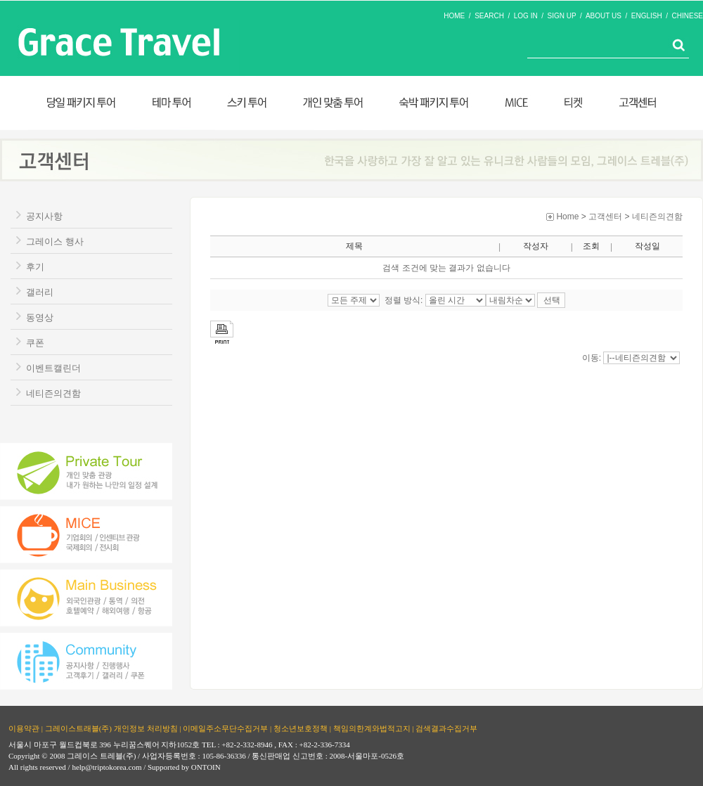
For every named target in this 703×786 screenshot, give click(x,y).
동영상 (39, 317)
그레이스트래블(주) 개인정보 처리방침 (111, 728)
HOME (454, 16)
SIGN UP (562, 16)
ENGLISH (646, 16)
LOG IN (526, 16)
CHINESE (687, 16)
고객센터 (605, 216)
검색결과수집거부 (446, 728)
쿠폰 (35, 342)
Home (567, 216)
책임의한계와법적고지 (372, 728)
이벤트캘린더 (53, 368)
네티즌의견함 (53, 393)
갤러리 (39, 292)
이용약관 (23, 728)
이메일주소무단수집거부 (225, 728)
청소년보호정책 (300, 728)
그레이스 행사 (55, 241)
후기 (35, 267)
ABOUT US (603, 16)
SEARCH (489, 16)
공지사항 (44, 216)
